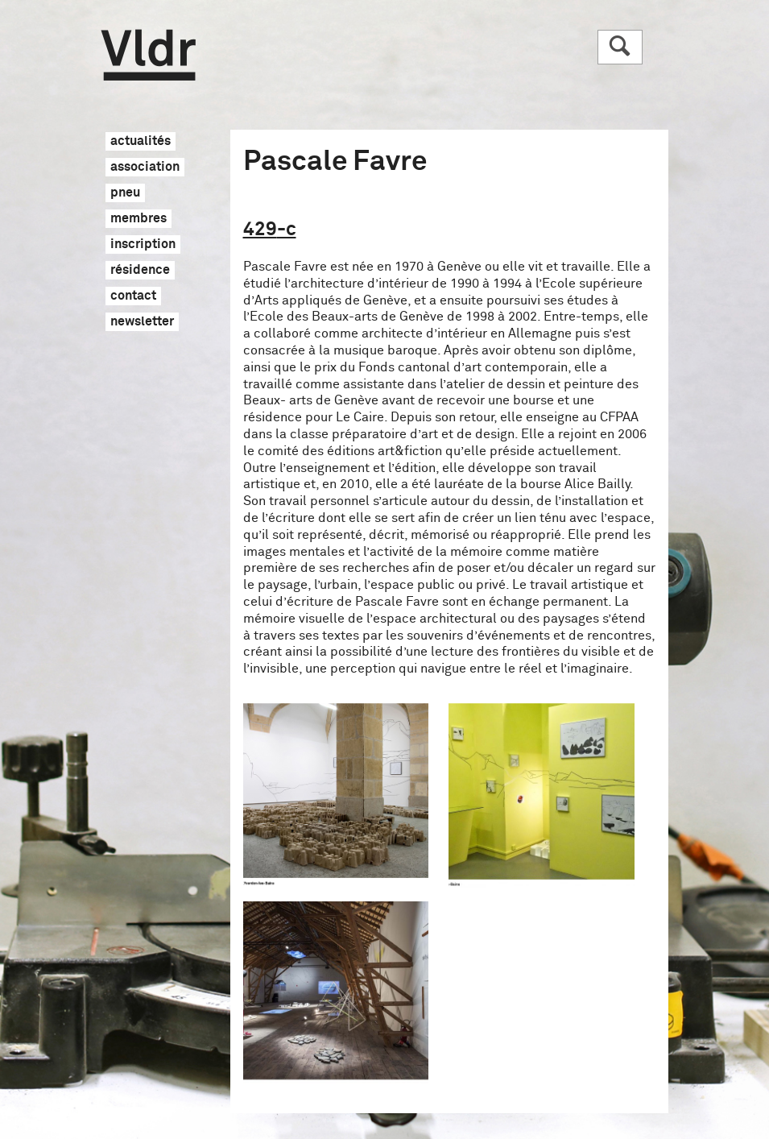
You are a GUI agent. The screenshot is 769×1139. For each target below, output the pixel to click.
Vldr (148, 55)
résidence (140, 270)
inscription (143, 244)
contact (133, 296)
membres (138, 219)
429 (269, 229)
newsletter (142, 322)
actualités (140, 141)
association (145, 167)
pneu (125, 193)
